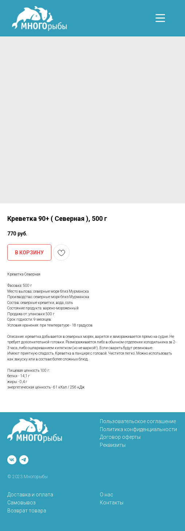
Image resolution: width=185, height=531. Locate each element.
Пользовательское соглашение (138, 421)
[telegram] (23, 459)
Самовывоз (21, 502)
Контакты (111, 502)
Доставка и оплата (30, 494)
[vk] (11, 459)
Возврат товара (26, 511)
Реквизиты (113, 445)
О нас (106, 494)
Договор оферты (120, 437)
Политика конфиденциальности (138, 429)
